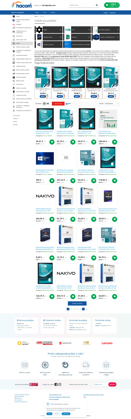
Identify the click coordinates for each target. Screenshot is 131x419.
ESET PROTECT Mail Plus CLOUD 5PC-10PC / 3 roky (107, 248)
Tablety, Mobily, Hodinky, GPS (21, 59)
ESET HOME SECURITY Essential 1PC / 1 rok (85, 132)
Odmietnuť (66, 413)
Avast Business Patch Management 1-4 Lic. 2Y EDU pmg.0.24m (87, 249)
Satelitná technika (18, 66)
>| (86, 309)
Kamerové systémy (19, 88)
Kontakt (53, 12)
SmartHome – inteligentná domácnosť (21, 106)
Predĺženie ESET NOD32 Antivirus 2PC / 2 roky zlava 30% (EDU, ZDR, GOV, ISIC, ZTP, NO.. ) (65, 134)
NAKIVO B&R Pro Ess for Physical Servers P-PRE (43, 209)
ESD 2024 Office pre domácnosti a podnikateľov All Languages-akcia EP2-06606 (107, 134)
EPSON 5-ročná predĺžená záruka (20, 20)
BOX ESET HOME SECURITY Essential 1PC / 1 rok (44, 132)
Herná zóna (17, 36)
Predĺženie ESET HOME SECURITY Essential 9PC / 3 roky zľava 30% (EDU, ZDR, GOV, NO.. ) (44, 289)
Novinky (15, 121)
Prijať (49, 413)
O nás (44, 12)
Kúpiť (43, 96)
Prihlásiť (106, 12)
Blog (84, 397)
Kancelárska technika (19, 55)
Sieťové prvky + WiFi (19, 40)
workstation (76, 54)
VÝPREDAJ (16, 24)
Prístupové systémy (19, 95)
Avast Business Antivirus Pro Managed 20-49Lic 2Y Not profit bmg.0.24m (108, 210)
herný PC (66, 54)
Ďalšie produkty (77, 303)
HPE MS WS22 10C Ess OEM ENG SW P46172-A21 (44, 171)
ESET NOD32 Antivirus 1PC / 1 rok (43, 90)
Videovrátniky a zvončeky (20, 92)
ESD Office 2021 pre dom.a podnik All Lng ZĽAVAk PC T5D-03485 (65, 172)
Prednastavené (109, 103)
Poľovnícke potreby (19, 77)
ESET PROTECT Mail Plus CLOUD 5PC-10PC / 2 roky (86, 171)
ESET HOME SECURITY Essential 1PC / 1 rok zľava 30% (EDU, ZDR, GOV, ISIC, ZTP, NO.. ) (60, 91)
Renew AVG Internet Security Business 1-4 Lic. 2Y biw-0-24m (66, 210)
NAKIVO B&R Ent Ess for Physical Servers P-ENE (64, 287)
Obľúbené (15, 118)
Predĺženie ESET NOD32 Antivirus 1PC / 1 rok (111, 90)
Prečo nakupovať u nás (55, 394)
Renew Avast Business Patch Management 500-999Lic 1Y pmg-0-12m (45, 249)
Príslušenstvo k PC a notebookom (19, 32)
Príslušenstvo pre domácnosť (21, 111)
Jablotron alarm (18, 81)
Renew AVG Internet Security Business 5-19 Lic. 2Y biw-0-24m (87, 288)
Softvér (16, 43)
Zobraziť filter (58, 103)
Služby (16, 16)
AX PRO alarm (17, 84)
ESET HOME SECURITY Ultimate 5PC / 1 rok (94, 90)
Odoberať (112, 384)
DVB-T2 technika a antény (20, 70)
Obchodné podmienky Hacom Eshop (93, 394)
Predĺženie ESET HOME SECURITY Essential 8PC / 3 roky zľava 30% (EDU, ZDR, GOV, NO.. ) (107, 173)
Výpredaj (15, 124)
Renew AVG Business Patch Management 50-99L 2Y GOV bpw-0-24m (66, 249)
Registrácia (113, 12)
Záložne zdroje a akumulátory (22, 99)
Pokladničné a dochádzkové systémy (21, 51)
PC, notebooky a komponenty (21, 28)
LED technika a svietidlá (20, 102)
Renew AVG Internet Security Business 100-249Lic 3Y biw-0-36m (108, 288)
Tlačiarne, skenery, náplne (21, 47)
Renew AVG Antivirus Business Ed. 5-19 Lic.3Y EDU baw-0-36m (87, 210)
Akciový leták (16, 115)
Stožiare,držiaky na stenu (20, 74)
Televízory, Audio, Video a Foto (22, 63)
